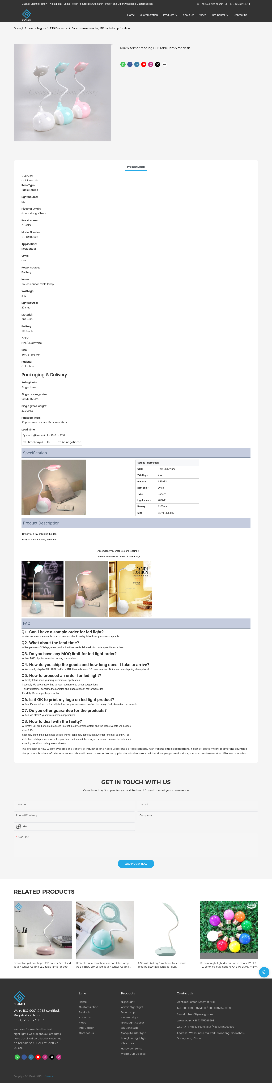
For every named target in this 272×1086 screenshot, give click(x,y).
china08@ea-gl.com (210, 4)
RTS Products (58, 28)
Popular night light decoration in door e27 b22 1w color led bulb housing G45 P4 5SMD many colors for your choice (228, 965)
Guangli (18, 28)
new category (37, 28)
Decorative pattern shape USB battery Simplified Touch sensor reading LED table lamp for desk (42, 965)
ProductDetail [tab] (136, 167)
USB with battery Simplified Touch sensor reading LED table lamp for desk (162, 965)
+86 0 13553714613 (237, 4)
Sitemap (49, 1076)
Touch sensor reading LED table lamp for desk (100, 28)
